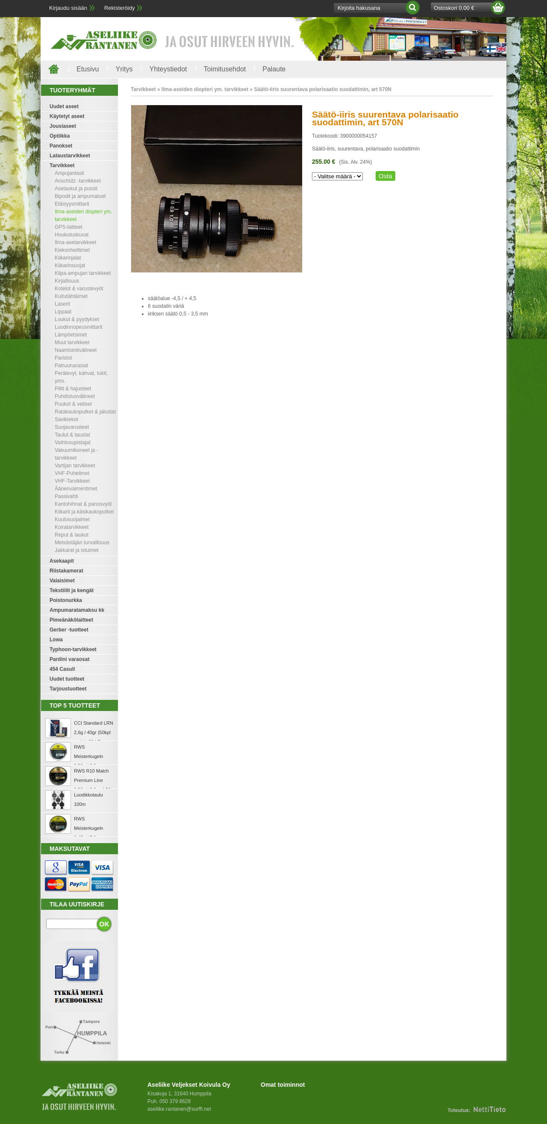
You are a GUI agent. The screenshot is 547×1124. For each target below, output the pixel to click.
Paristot (63, 358)
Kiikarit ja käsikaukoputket (84, 512)
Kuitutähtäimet (71, 296)
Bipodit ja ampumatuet (80, 196)
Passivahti (66, 496)
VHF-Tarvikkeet (72, 481)
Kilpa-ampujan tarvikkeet (83, 273)
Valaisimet (62, 581)
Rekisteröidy (119, 8)
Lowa (56, 640)
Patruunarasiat (71, 366)
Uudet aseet (64, 106)
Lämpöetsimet (71, 335)
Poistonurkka (66, 600)
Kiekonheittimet (72, 250)
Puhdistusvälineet (75, 396)
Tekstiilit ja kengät (72, 590)
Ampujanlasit (69, 173)
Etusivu (87, 69)
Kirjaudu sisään (68, 8)
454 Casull (62, 669)
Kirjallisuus (67, 281)
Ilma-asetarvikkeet (75, 242)
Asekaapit (62, 561)
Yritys (123, 69)
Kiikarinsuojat (70, 265)
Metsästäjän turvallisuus (82, 543)
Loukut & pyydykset (77, 319)
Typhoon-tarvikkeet (73, 649)
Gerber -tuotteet (69, 630)
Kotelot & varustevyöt (79, 289)
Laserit (62, 304)
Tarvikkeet (62, 165)
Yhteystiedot (168, 69)
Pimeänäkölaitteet (71, 620)
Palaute (273, 69)
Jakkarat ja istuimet (77, 550)
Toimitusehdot (225, 69)
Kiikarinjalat (68, 258)
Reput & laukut (71, 535)
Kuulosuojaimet (72, 519)
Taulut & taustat (72, 435)
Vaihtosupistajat (73, 442)
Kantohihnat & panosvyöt (83, 504)
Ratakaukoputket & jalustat (85, 412)
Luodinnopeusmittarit (78, 327)
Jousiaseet (63, 126)
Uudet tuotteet (67, 679)
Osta (385, 176)
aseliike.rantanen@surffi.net (179, 1109)
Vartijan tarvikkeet (75, 466)
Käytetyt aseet (67, 116)
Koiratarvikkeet (71, 527)
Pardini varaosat (69, 659)
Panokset (61, 146)
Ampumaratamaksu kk (77, 610)
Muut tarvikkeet (72, 342)
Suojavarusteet (72, 427)
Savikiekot (66, 419)
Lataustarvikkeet (70, 156)
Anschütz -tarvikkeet (78, 181)
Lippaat (63, 312)
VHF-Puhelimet (72, 473)
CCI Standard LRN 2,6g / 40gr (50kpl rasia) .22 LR (93, 732)
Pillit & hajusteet (73, 389)
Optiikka (60, 136)
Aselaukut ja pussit (76, 189)
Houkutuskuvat (71, 235)
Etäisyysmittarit (72, 204)
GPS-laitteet (68, 227)
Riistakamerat (66, 571)
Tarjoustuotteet (68, 689)
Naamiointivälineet (76, 350)
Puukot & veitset (73, 404)
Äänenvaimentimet (76, 489)
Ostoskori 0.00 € (454, 8)
